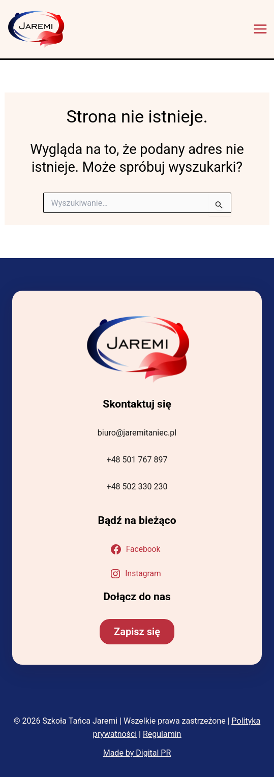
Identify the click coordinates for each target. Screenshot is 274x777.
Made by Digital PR (137, 753)
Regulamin (162, 734)
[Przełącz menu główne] (260, 29)
